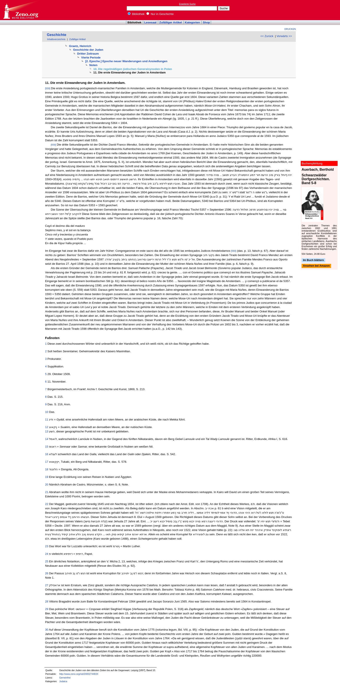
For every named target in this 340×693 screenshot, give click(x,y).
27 (46, 585)
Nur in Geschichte (160, 14)
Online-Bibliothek (20, 10)
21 (46, 492)
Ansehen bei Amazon (316, 266)
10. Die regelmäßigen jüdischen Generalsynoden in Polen (132, 69)
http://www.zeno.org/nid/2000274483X (78, 674)
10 (46, 412)
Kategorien (192, 22)
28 (46, 601)
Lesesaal (150, 22)
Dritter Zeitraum (88, 53)
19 (46, 477)
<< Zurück (266, 36)
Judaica (63, 681)
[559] (47, 88)
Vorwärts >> (284, 36)
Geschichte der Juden (88, 49)
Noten (93, 65)
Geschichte (56, 35)
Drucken (290, 29)
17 (46, 461)
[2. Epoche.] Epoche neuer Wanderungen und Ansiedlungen (126, 61)
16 (46, 454)
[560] (233, 251)
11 (46, 419)
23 (46, 546)
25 (46, 561)
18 (46, 469)
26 (46, 573)
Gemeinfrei (64, 677)
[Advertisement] (320, 10)
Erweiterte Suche (187, 4)
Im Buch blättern (313, 260)
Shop (206, 22)
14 (46, 439)
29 (46, 609)
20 (46, 484)
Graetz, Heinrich (80, 46)
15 (46, 446)
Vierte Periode (90, 57)
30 (46, 629)
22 (46, 504)
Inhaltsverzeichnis (56, 39)
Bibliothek (136, 14)
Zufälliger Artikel (170, 22)
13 (46, 431)
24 (46, 553)
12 (46, 427)
